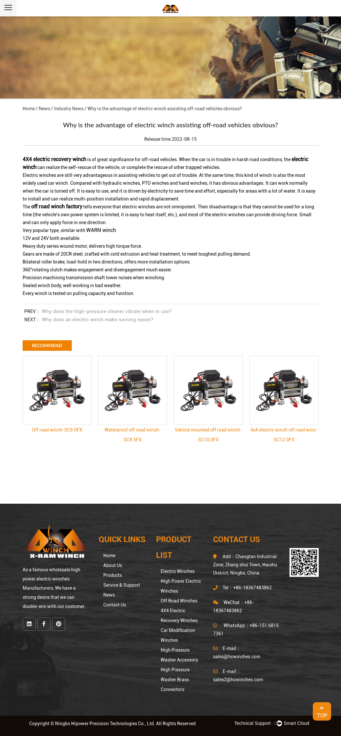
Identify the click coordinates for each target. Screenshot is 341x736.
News (44, 108)
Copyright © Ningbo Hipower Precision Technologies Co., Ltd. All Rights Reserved (112, 723)
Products (112, 575)
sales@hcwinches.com (236, 656)
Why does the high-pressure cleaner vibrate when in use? (106, 311)
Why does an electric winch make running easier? (97, 320)
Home (29, 108)
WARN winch (101, 230)
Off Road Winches (179, 600)
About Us (112, 565)
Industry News (69, 108)
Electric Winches (177, 571)
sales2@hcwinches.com (238, 679)
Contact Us (114, 604)
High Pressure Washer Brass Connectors (175, 679)
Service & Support (121, 585)
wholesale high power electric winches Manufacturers (51, 579)
